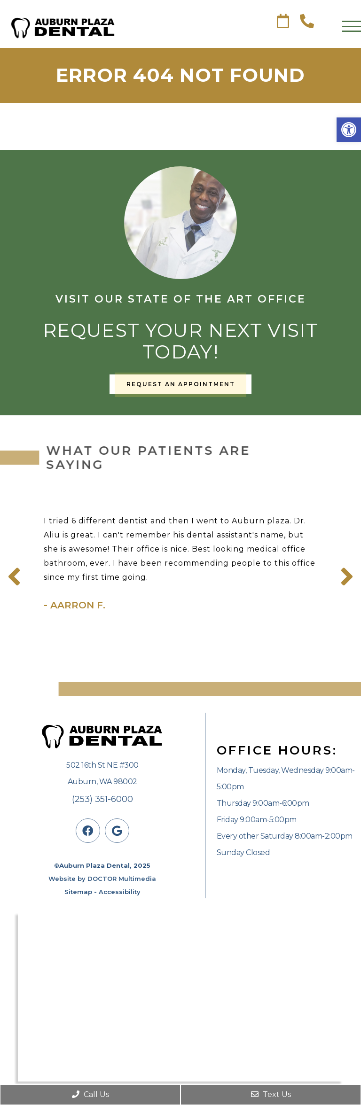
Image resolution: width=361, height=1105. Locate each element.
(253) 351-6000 (102, 799)
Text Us (271, 1094)
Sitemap (78, 891)
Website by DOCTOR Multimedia (102, 878)
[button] (349, 129)
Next (347, 577)
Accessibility (120, 891)
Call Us (90, 1094)
